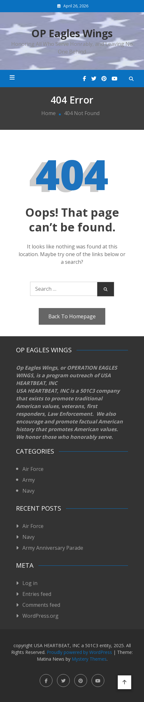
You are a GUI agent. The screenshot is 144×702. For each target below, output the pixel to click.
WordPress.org (40, 615)
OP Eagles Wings (72, 33)
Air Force (33, 468)
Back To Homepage (72, 316)
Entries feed (36, 594)
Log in (29, 583)
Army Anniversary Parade (52, 547)
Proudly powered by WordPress (80, 652)
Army (28, 479)
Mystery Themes (89, 659)
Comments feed (41, 604)
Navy (28, 490)
